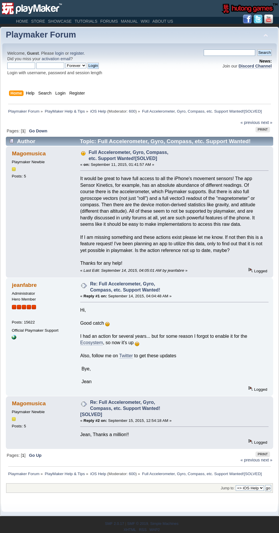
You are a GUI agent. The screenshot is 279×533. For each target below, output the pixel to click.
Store (38, 21)
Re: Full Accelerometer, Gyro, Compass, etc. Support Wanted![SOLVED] (120, 408)
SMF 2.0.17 (114, 523)
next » (266, 122)
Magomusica (29, 153)
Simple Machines (164, 523)
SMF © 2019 (137, 523)
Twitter (126, 355)
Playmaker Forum (41, 34)
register (77, 53)
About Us (162, 21)
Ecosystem (91, 342)
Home (22, 21)
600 (132, 111)
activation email (56, 58)
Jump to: (228, 488)
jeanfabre (24, 285)
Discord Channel (255, 66)
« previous (250, 122)
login (59, 53)
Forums (109, 21)
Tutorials (86, 21)
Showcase (60, 21)
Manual (129, 21)
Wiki (145, 21)
